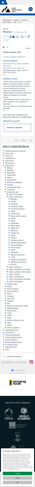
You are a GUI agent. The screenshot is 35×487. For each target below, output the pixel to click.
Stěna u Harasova (18, 255)
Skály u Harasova (7, 22)
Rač (8, 303)
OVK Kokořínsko (9, 115)
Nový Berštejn (12, 291)
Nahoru (23, 140)
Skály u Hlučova (15, 267)
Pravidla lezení (26, 117)
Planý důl (10, 298)
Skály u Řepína (14, 274)
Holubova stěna (17, 206)
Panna (13, 235)
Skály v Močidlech (16, 281)
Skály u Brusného (16, 194)
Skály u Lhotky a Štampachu (20, 272)
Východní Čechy (11, 344)
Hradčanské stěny (14, 187)
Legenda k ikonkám (12, 356)
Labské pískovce (11, 330)
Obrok (9, 293)
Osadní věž (15, 233)
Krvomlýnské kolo (18, 209)
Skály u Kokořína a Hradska (19, 269)
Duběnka (14, 204)
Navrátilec (15, 223)
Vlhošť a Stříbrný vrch (15, 320)
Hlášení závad (22, 115)
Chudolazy (11, 189)
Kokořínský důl (24, 20)
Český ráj (8, 156)
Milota (13, 218)
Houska (10, 185)
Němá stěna (15, 226)
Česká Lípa (11, 175)
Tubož (9, 313)
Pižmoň (14, 238)
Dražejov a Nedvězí (14, 182)
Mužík (13, 221)
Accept (17, 473)
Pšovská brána (16, 245)
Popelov (10, 301)
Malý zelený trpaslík (18, 216)
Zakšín (9, 325)
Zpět (16, 140)
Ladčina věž (15, 213)
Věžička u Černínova (19, 259)
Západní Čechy (11, 347)
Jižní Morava (10, 163)
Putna (13, 250)
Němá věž (15, 228)
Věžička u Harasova (18, 262)
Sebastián (14, 252)
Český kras (9, 153)
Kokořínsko (16, 20)
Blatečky (10, 170)
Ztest (7, 349)
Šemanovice (12, 310)
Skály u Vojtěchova (16, 276)
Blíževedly (11, 172)
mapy (19, 70)
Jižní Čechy (9, 160)
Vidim (9, 318)
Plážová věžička (17, 240)
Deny (17, 478)
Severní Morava (11, 340)
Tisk (30, 140)
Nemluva (14, 230)
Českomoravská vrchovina (15, 151)
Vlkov (9, 323)
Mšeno (9, 286)
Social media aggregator (17, 373)
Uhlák (13, 257)
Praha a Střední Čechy (13, 337)
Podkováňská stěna (18, 242)
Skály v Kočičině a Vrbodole (20, 279)
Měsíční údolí (12, 284)
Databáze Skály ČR (7, 20)
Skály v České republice (16, 146)
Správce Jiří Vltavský (11, 117)
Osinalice (10, 296)
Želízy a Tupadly (13, 327)
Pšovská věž (15, 247)
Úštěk (9, 315)
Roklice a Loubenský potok (17, 306)
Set (18, 482)
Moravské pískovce (12, 335)
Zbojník (14, 22)
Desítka (13, 201)
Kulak (13, 211)
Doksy (9, 177)
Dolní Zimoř (11, 180)
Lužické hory (10, 332)
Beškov (10, 168)
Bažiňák (14, 199)
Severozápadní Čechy (13, 342)
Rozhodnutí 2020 (9, 70)
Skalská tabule (12, 308)
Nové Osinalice (13, 289)
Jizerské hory (10, 158)
